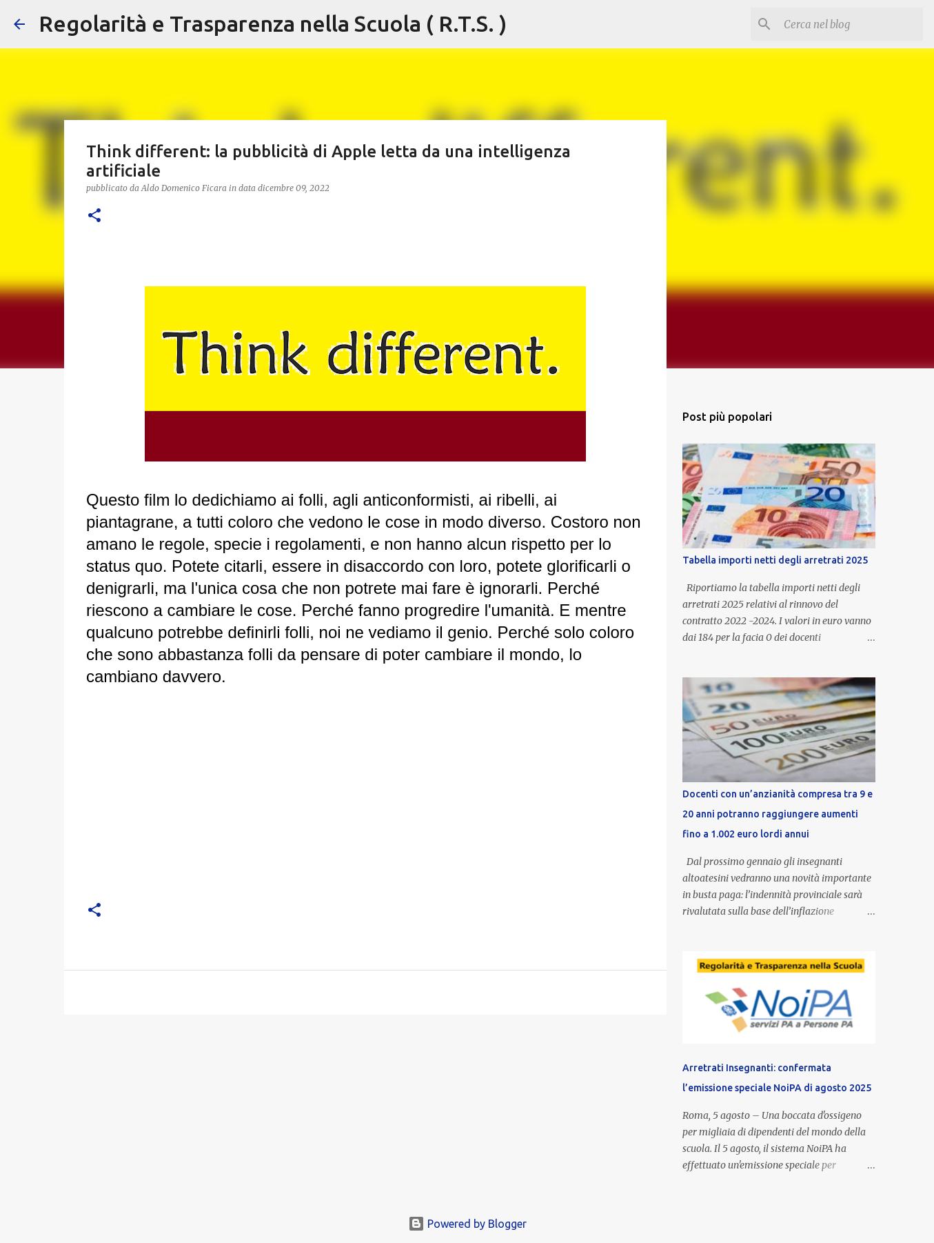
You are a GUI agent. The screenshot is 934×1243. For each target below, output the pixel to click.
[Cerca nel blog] (850, 24)
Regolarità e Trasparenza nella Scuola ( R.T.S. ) (273, 23)
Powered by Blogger (467, 1223)
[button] (94, 216)
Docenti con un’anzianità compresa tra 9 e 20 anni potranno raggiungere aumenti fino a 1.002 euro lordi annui (777, 813)
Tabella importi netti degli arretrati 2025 (775, 560)
